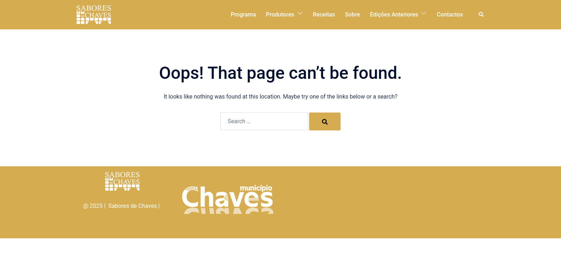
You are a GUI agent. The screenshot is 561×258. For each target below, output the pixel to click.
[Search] (325, 121)
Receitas (324, 14)
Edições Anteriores (394, 14)
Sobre (352, 14)
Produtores (280, 14)
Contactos (450, 14)
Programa (243, 14)
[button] (481, 15)
